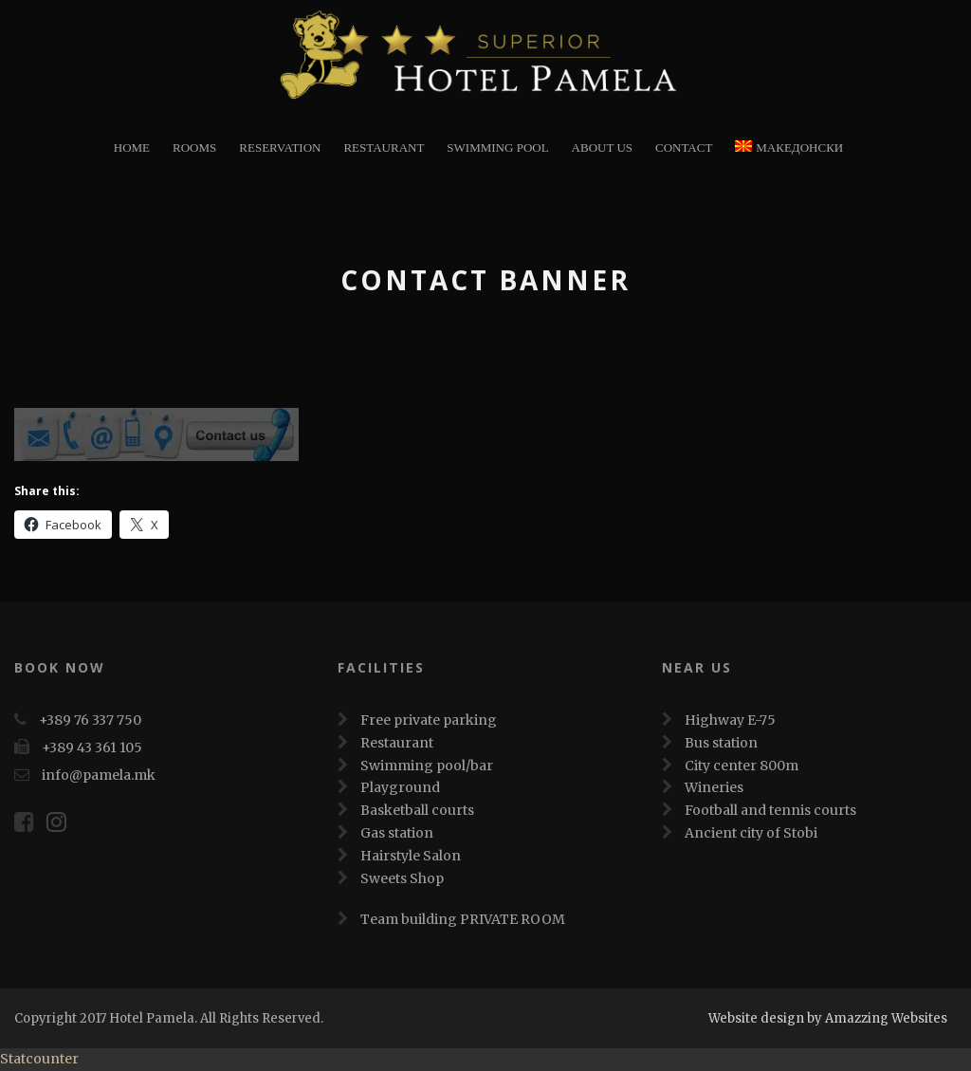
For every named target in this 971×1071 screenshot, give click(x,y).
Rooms (194, 147)
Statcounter (39, 1058)
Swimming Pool (497, 147)
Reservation (280, 147)
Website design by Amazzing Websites (827, 1018)
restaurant (383, 147)
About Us (602, 147)
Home (132, 147)
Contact (683, 147)
